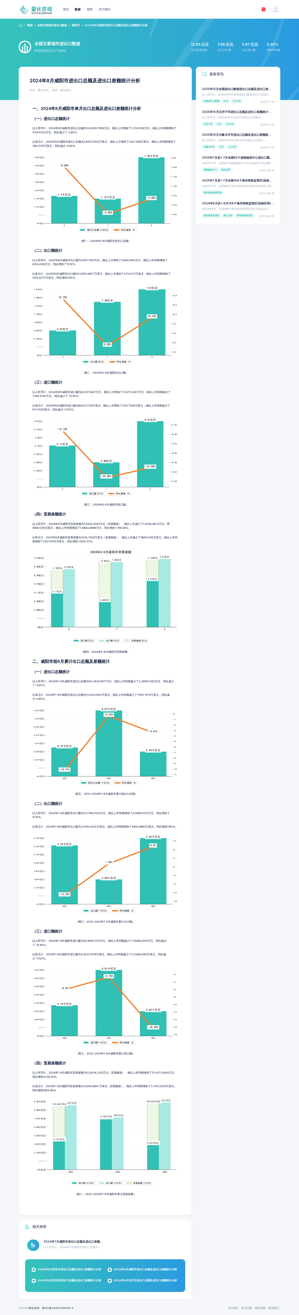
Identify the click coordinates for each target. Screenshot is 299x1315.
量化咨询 (33, 1308)
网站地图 (260, 1308)
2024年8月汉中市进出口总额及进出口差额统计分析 (145, 1280)
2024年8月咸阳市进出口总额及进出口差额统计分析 (145, 1269)
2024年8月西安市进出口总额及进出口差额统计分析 (69, 1269)
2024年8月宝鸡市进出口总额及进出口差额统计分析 (69, 1280)
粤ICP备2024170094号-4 (57, 1308)
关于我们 (233, 1308)
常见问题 (246, 1308)
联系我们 (273, 1308)
